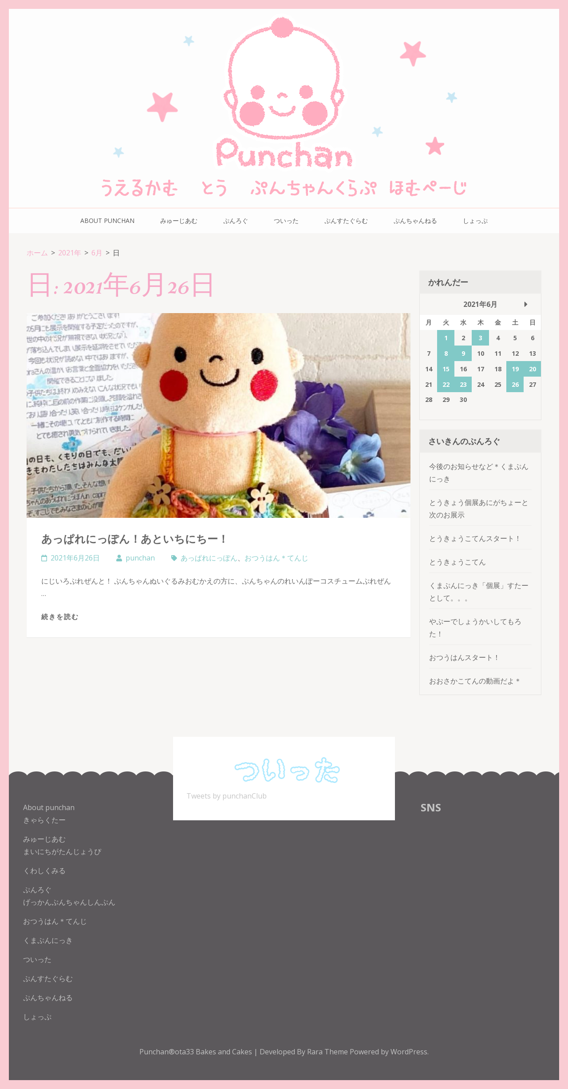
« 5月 (435, 304)
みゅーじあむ (178, 220)
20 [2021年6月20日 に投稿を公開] (532, 369)
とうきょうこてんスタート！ (475, 538)
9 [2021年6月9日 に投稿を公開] (463, 353)
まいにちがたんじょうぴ (62, 851)
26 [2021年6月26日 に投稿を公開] (515, 384)
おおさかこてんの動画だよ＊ (475, 681)
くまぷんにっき (48, 940)
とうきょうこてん (457, 562)
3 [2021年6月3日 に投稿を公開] (480, 338)
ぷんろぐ (235, 220)
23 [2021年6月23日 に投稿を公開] (463, 384)
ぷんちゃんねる (415, 220)
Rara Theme (328, 1052)
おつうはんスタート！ (464, 657)
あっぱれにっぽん (209, 558)
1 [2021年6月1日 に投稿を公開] (446, 338)
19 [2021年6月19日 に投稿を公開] (515, 369)
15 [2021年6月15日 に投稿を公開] (446, 369)
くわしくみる (44, 870)
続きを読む (60, 616)
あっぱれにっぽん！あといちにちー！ (135, 538)
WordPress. (409, 1052)
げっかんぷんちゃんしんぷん (69, 902)
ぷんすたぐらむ (346, 220)
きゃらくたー (44, 820)
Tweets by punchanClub (226, 796)
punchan (140, 558)
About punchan (107, 220)
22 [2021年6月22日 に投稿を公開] (446, 384)
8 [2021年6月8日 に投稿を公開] (446, 353)
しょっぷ (475, 220)
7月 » (526, 304)
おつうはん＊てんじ (276, 558)
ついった (286, 220)
